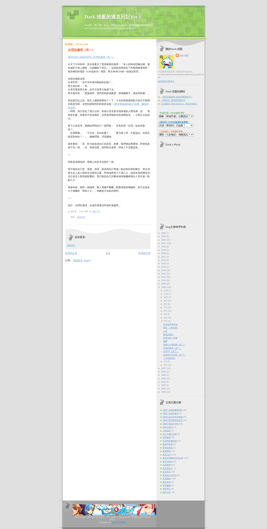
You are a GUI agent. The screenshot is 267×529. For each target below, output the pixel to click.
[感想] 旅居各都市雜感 (173, 417)
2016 (164, 260)
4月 (165, 318)
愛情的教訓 (168, 334)
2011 (164, 277)
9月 (165, 301)
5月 (165, 314)
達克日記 (81, 217)
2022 (164, 240)
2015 (164, 263)
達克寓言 (167, 472)
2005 (164, 375)
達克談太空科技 (170, 475)
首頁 (108, 253)
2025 (164, 233)
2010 (164, 280)
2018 (164, 253)
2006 (164, 372)
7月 (165, 307)
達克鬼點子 (168, 468)
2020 (164, 246)
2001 (164, 388)
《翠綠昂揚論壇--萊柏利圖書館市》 (177, 97)
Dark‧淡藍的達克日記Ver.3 (113, 17)
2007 (164, 368)
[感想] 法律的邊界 (171, 413)
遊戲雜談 (167, 451)
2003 (164, 382)
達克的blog (168, 461)
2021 (164, 243)
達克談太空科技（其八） (174, 355)
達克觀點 (167, 478)
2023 (164, 236)
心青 (165, 331)
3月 (165, 321)
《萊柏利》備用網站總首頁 (173, 100)
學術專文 (167, 489)
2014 (164, 267)
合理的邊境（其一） (81, 50)
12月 (166, 290)
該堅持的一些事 (170, 338)
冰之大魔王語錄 (170, 434)
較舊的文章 (145, 253)
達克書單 (167, 465)
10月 (166, 297)
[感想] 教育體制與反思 (173, 420)
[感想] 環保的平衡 (171, 424)
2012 (164, 274)
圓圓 (165, 341)
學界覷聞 (167, 485)
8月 (165, 304)
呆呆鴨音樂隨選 (170, 441)
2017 (164, 257)
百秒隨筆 (167, 437)
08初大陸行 (168, 427)
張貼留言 (71, 245)
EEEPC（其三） (170, 351)
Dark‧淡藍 (183, 55)
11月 (166, 294)
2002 (164, 385)
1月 (165, 365)
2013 (164, 270)
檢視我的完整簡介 (166, 81)
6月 (165, 311)
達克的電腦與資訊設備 (173, 458)
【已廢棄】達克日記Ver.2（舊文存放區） (179, 104)
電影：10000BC (170, 328)
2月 (165, 361)
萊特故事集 (168, 448)
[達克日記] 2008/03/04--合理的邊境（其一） (91, 57)
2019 (164, 250)
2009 (164, 284)
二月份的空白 (169, 358)
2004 (164, 378)
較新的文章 (71, 253)
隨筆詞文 (167, 492)
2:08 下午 (95, 211)
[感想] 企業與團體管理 (173, 410)
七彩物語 (167, 431)
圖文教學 (167, 482)
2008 (164, 287)
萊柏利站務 (168, 444)
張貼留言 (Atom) (82, 260)
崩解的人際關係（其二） (174, 344)
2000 (164, 392)
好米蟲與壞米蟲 (170, 324)
